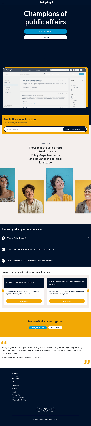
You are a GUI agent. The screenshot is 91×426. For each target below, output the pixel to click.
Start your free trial (38, 328)
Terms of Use (16, 395)
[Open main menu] (3, 3)
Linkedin (52, 409)
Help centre (15, 379)
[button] (45, 238)
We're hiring (15, 376)
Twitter (45, 409)
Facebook (39, 409)
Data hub (14, 388)
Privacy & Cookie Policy (19, 400)
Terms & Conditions (18, 397)
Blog (13, 381)
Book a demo (55, 328)
